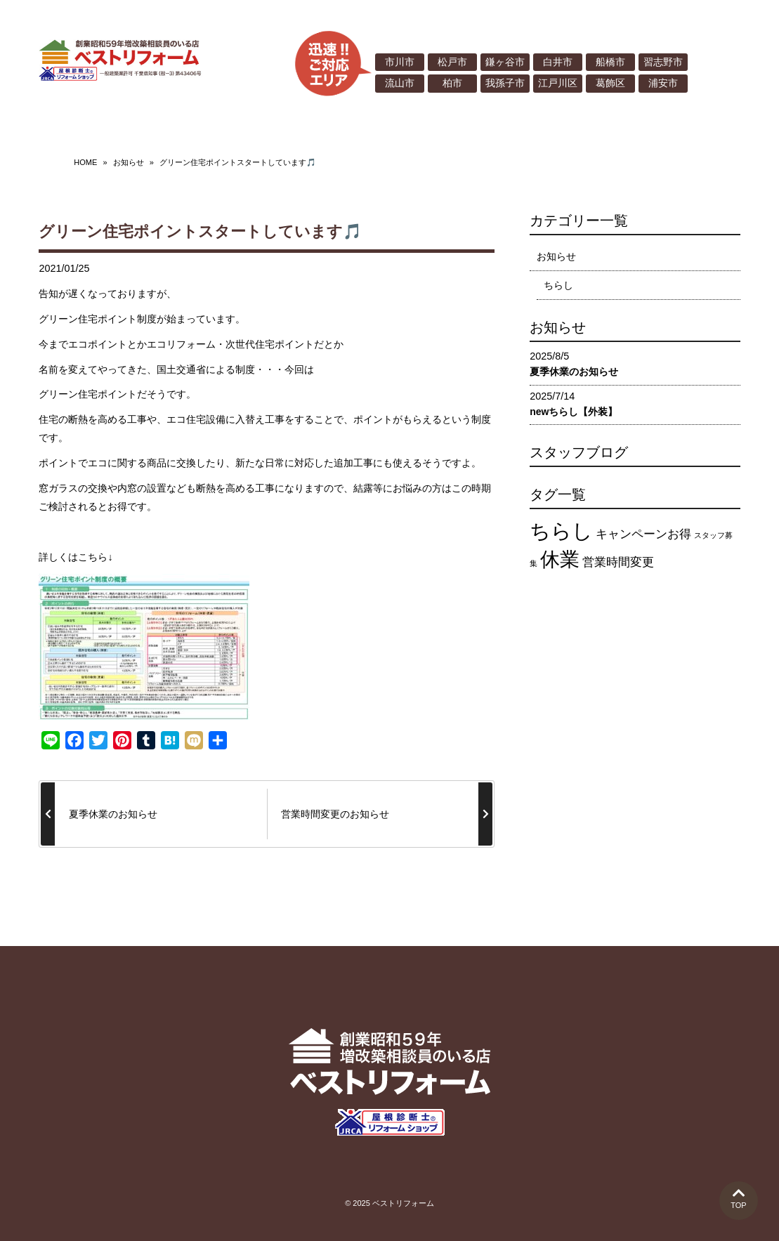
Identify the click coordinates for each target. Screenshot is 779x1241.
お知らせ (128, 159)
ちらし (558, 281)
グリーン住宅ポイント (88, 391)
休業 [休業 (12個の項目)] (560, 555)
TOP (738, 1197)
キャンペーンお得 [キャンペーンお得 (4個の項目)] (643, 531)
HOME (85, 159)
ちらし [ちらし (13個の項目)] (561, 527)
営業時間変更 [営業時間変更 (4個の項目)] (618, 558)
